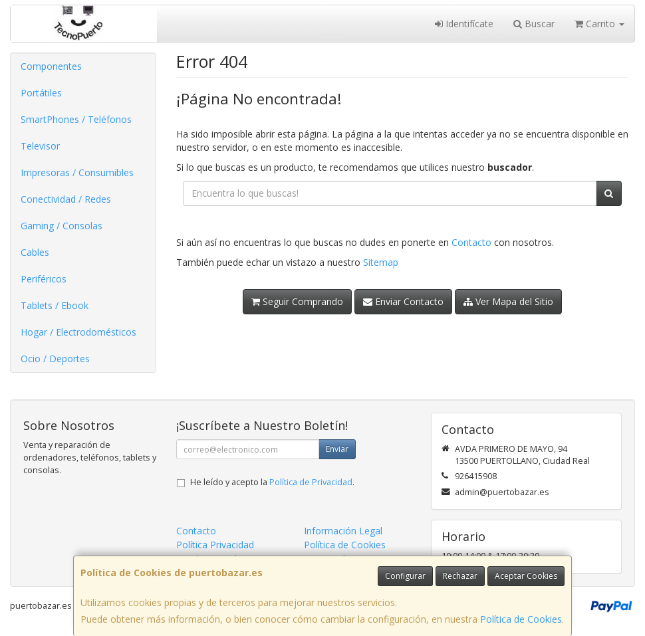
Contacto (471, 242)
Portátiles (41, 92)
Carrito (599, 23)
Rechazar (460, 576)
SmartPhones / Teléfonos (76, 119)
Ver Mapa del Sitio (508, 301)
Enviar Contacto (403, 301)
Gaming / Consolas (61, 225)
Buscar (534, 23)
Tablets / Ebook (54, 305)
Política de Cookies (521, 619)
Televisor (40, 146)
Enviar (337, 449)
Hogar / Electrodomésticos (78, 332)
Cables (35, 252)
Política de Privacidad (310, 482)
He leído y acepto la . (272, 482)
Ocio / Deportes (55, 358)
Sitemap (380, 262)
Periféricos (43, 278)
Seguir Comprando (297, 301)
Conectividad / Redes (66, 199)
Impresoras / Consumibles (77, 172)
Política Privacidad (215, 544)
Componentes (51, 66)
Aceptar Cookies (526, 576)
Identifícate (464, 23)
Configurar (405, 576)
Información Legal (343, 530)
